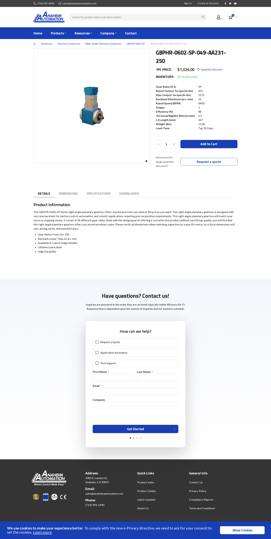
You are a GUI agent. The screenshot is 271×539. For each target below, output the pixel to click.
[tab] (44, 194)
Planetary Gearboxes (69, 43)
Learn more (42, 532)
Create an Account (208, 3)
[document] (135, 530)
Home (35, 44)
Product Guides (146, 492)
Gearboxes (47, 43)
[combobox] (138, 17)
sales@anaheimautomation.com (79, 3)
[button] (146, 161)
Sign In (188, 3)
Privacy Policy (197, 492)
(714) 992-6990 (46, 3)
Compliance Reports (201, 501)
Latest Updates (146, 501)
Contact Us (196, 484)
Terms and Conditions (202, 510)
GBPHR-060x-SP (136, 43)
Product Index (145, 484)
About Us (143, 510)
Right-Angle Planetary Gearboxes (103, 43)
